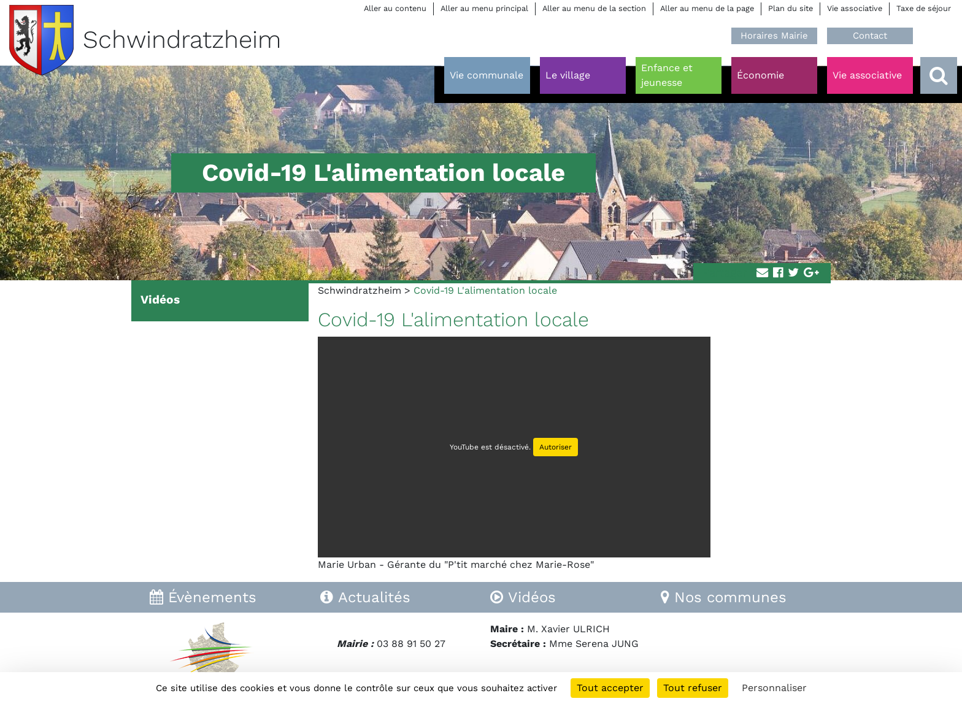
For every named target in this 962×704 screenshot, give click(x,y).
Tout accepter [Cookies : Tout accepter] (610, 688)
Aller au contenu (395, 8)
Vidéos (160, 300)
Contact (870, 35)
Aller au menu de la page (707, 8)
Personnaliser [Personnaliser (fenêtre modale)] (774, 688)
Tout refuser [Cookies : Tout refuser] (692, 688)
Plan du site (790, 8)
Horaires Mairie (774, 35)
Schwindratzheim (359, 290)
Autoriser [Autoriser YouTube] (555, 447)
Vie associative (854, 8)
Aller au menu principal (484, 8)
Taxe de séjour (923, 8)
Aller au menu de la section (594, 8)
